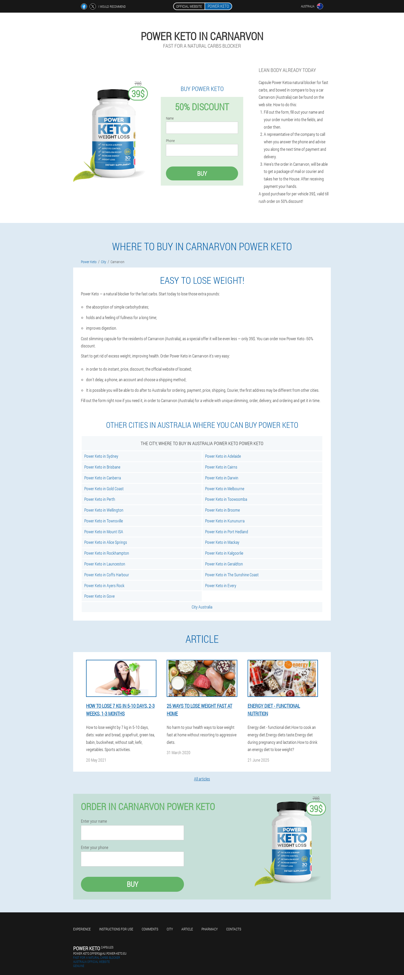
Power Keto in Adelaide (223, 456)
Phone (170, 141)
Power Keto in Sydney (101, 456)
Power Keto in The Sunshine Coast (232, 574)
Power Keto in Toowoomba (226, 499)
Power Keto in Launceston (104, 563)
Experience (82, 929)
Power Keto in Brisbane (102, 467)
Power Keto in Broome (222, 510)
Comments (150, 929)
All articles (202, 778)
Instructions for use (116, 929)
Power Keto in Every (220, 585)
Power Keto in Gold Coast (104, 488)
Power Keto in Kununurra (225, 520)
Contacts (233, 929)
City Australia (202, 607)
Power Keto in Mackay (222, 542)
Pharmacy (209, 929)
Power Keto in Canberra (102, 477)
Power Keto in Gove (99, 596)
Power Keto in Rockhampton (106, 553)
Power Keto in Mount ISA (103, 531)
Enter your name (94, 821)
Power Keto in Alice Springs (105, 542)
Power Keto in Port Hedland (226, 531)
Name (170, 118)
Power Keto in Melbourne (224, 488)
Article (187, 929)
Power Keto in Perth (99, 499)
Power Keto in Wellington (103, 510)
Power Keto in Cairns (221, 467)
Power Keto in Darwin (221, 477)
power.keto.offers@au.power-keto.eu (100, 953)
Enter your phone (94, 847)
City (170, 929)
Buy (202, 173)
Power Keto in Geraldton (224, 563)
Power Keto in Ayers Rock (104, 585)
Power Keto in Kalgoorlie (224, 553)
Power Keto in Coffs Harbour (106, 574)
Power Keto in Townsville (103, 520)
